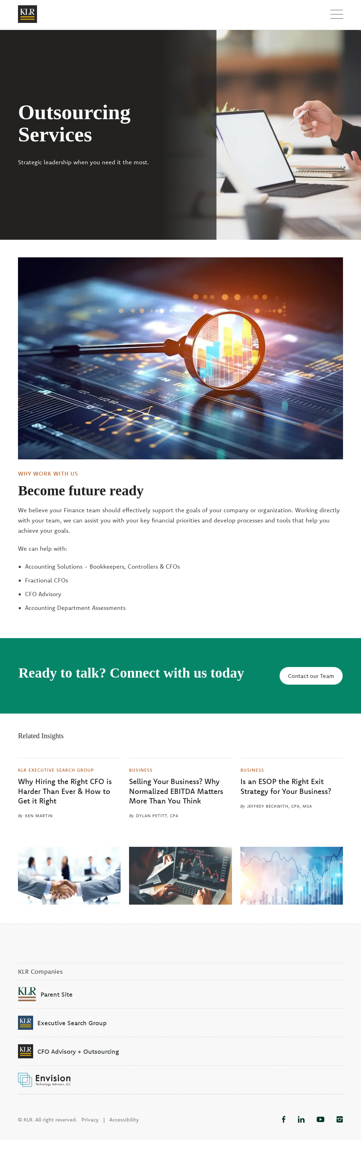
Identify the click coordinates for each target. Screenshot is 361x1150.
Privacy (90, 1129)
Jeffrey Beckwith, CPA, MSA (279, 806)
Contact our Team (311, 675)
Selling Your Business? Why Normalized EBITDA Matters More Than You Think (176, 791)
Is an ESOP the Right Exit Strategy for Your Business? (285, 786)
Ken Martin (39, 815)
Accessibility (124, 1129)
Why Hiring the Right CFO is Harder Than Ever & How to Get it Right (65, 791)
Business (141, 769)
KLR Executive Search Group (56, 769)
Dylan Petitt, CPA (157, 815)
